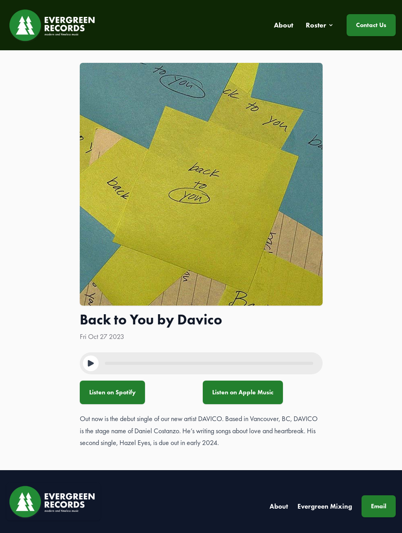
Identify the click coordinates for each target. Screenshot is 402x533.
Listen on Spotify (112, 392)
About (279, 506)
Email (378, 506)
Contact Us (371, 25)
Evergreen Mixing (324, 506)
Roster (320, 25)
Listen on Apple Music (243, 392)
